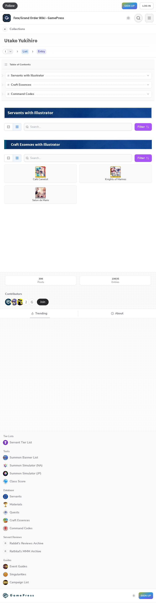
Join (42, 302)
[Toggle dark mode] (128, 18)
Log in (146, 6)
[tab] (39, 313)
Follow (10, 6)
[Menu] (149, 18)
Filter (143, 127)
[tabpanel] (78, 374)
